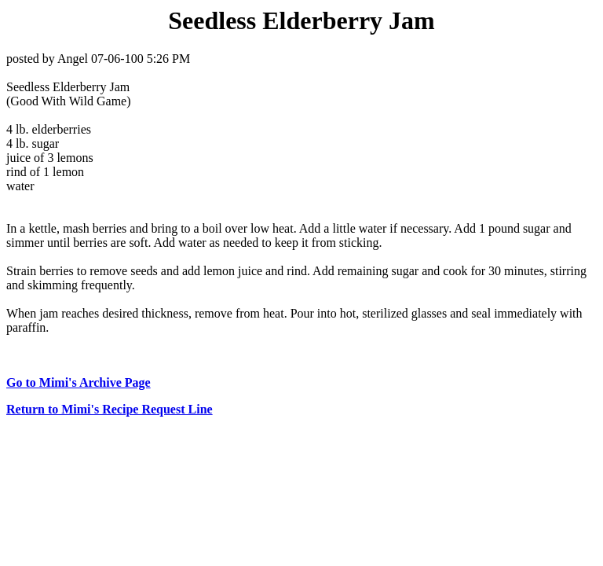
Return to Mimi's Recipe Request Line (109, 409)
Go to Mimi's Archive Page (78, 382)
